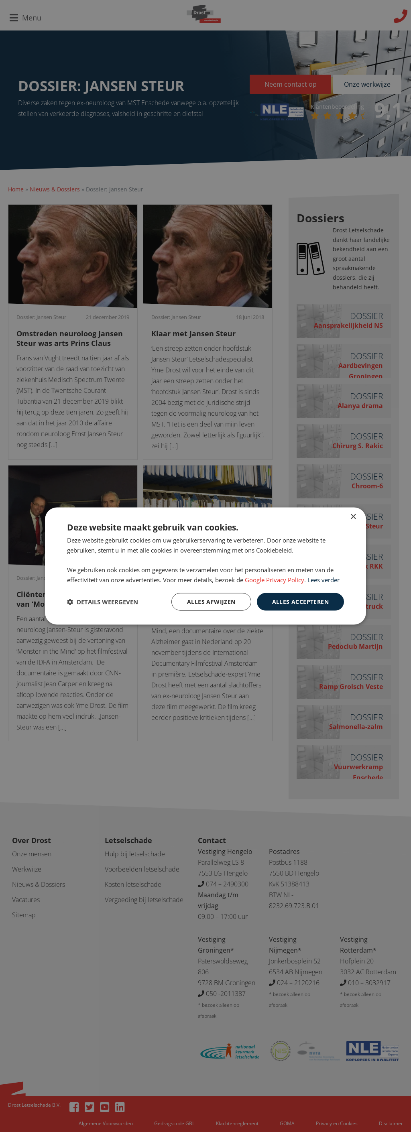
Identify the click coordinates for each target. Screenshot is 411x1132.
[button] (102, 602)
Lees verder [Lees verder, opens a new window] (323, 579)
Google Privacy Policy (274, 579)
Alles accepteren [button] (300, 601)
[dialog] (205, 566)
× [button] (353, 517)
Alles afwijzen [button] (211, 601)
